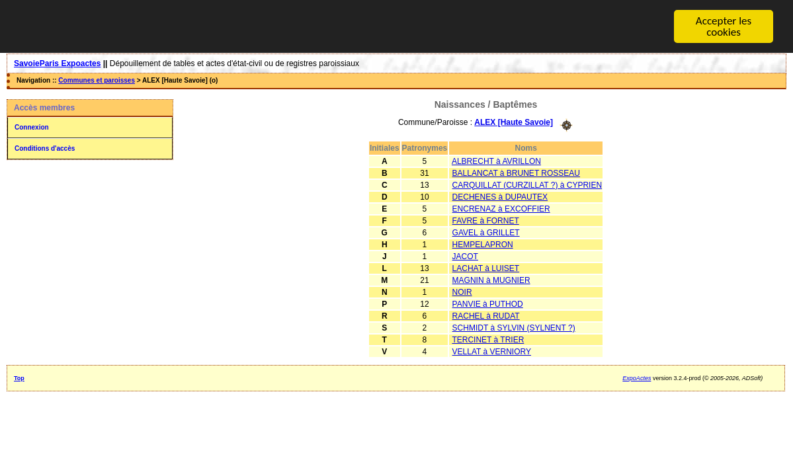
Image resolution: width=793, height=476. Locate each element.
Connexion (32, 127)
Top (19, 377)
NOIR (462, 291)
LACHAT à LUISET (486, 267)
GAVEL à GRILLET (486, 232)
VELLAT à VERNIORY (491, 351)
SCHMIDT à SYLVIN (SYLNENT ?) (513, 327)
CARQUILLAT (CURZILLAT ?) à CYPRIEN (527, 184)
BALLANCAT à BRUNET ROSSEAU (516, 172)
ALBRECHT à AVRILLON (496, 160)
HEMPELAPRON (482, 244)
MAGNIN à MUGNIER (491, 279)
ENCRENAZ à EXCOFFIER (501, 208)
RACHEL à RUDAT (486, 315)
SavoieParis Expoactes (57, 63)
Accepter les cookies (723, 26)
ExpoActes (636, 377)
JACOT (465, 255)
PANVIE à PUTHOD (487, 303)
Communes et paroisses (96, 80)
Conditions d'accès (45, 148)
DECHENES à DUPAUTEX (500, 196)
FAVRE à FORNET (485, 220)
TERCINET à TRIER (488, 339)
